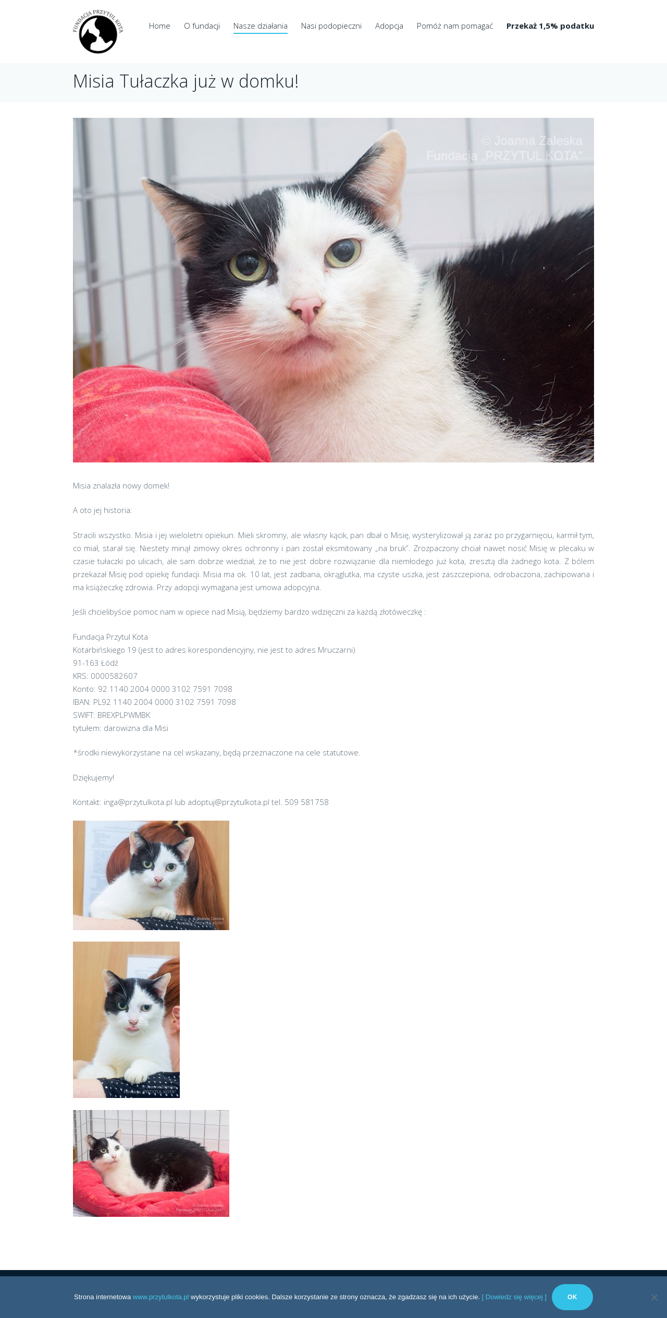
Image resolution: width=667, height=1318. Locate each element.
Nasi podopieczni (331, 25)
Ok (572, 1297)
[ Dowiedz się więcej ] (514, 1297)
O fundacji (202, 25)
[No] (654, 1297)
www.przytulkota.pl (161, 1297)
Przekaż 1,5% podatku (550, 25)
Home (159, 25)
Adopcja (389, 25)
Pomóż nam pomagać (455, 25)
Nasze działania (260, 25)
